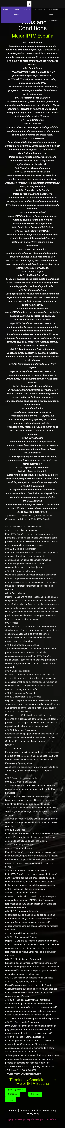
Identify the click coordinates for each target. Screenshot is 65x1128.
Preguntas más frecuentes (53, 14)
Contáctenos (40, 9)
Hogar (5, 9)
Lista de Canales (16, 12)
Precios (27, 9)
